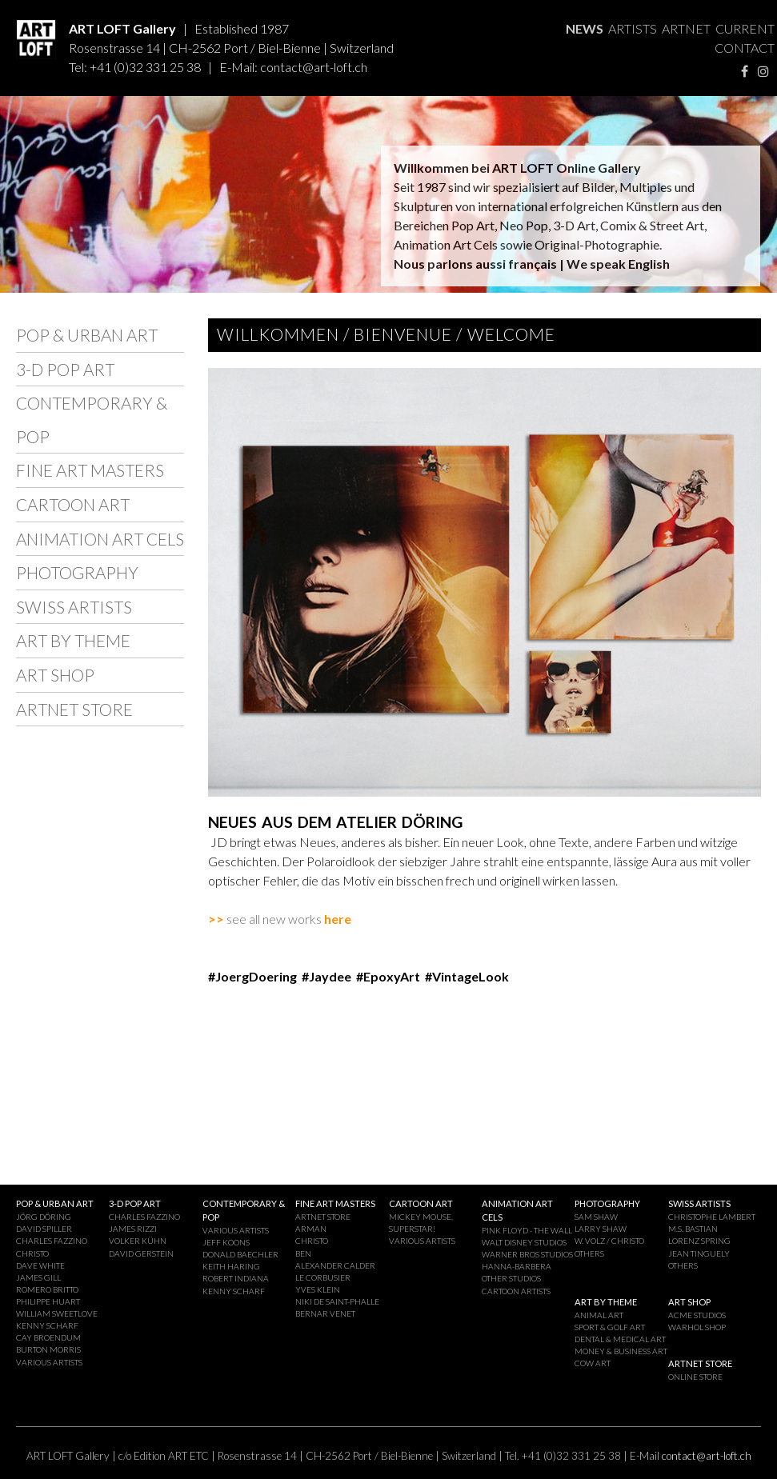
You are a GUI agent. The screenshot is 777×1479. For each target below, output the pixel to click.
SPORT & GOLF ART (610, 1327)
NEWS (584, 28)
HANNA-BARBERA (516, 1266)
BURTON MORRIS (48, 1349)
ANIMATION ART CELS (100, 539)
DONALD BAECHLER (240, 1254)
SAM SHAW (596, 1216)
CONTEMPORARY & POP (91, 419)
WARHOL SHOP (697, 1327)
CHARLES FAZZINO (51, 1240)
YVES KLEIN (317, 1289)
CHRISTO (32, 1253)
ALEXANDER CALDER (335, 1265)
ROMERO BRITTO (47, 1289)
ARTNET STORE (74, 709)
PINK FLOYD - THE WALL (527, 1230)
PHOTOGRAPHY (77, 572)
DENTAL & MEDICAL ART (620, 1339)
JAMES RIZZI (133, 1228)
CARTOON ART (73, 504)
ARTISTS (632, 28)
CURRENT (745, 28)
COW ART (593, 1363)
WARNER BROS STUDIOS (527, 1254)
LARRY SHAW (601, 1228)
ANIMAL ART (599, 1315)
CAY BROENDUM (48, 1337)
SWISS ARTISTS (74, 607)
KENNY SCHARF (47, 1325)
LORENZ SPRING (699, 1240)
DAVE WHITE (40, 1265)
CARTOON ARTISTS (516, 1291)
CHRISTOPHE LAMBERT (711, 1216)
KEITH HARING (231, 1266)
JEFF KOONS (226, 1242)
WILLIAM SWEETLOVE (57, 1313)
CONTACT (745, 47)
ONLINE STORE (695, 1376)
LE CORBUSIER (322, 1277)
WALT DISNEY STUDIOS (524, 1242)
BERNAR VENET (325, 1313)
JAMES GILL (38, 1277)
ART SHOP (55, 675)
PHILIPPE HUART (48, 1301)
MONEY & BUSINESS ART (621, 1351)
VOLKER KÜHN (137, 1240)
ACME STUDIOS (697, 1315)
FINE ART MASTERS (90, 470)
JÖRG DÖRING (43, 1216)
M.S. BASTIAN (693, 1228)
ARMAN (310, 1228)
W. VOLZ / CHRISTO (609, 1240)
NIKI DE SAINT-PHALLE (337, 1301)
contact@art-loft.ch (313, 66)
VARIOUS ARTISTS (49, 1362)
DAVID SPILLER (44, 1228)
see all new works (266, 918)
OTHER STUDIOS (511, 1278)
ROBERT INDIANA (235, 1278)
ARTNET (686, 28)
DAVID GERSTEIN (141, 1253)
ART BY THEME (73, 640)
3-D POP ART (65, 369)
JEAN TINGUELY (699, 1253)
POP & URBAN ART (87, 335)
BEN (303, 1253)
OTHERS (589, 1253)
